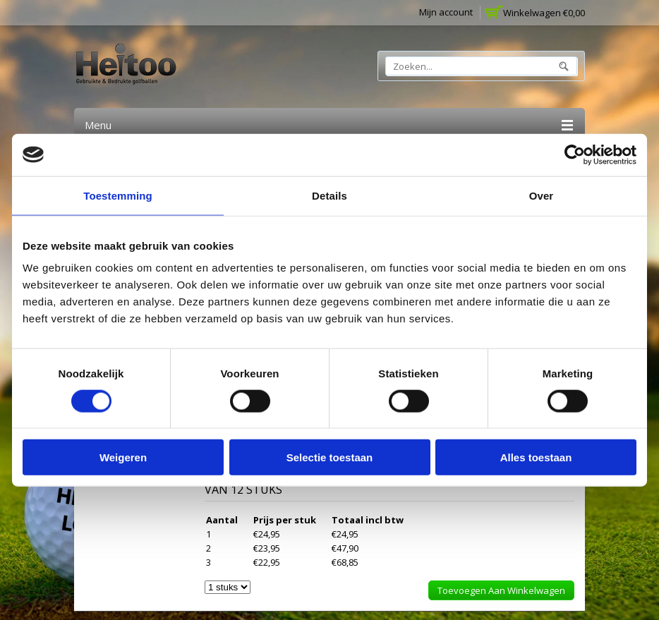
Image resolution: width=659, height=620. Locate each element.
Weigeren (123, 457)
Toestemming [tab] (117, 195)
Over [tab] (541, 195)
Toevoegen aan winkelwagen (501, 590)
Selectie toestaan (329, 457)
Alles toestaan (536, 457)
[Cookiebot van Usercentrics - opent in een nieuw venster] (574, 154)
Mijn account (446, 12)
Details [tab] (329, 195)
